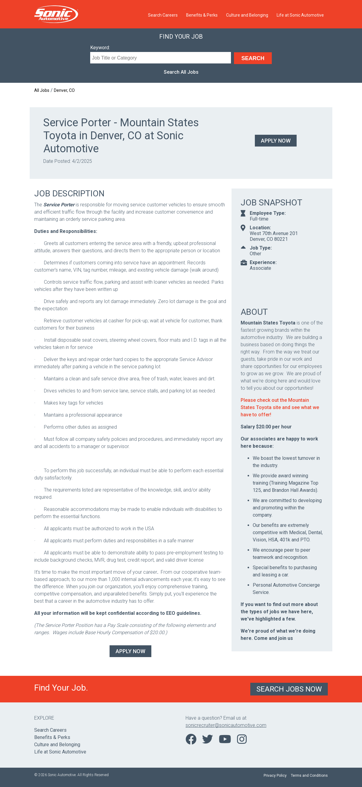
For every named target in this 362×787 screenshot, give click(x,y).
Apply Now (276, 140)
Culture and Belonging (247, 15)
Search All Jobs (181, 72)
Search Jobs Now (289, 689)
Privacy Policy (275, 775)
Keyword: (100, 47)
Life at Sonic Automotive (300, 15)
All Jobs (41, 90)
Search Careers (163, 15)
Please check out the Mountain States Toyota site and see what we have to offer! (280, 407)
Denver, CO (64, 90)
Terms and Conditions (309, 775)
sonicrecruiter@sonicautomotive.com (226, 725)
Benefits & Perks (202, 15)
